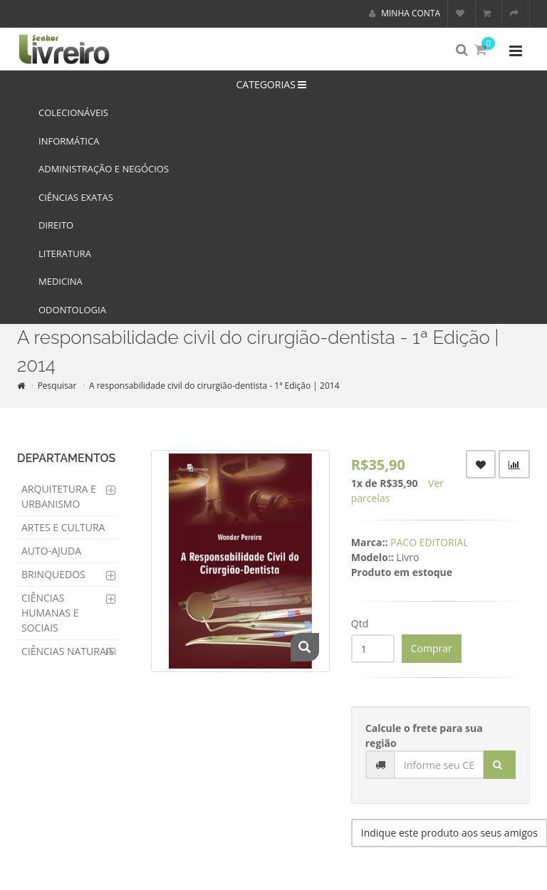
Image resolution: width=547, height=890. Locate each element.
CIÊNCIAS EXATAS (75, 197)
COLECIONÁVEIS (73, 112)
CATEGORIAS (273, 84)
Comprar (431, 648)
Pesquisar (57, 385)
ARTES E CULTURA (63, 527)
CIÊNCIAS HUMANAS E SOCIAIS (49, 612)
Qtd (359, 623)
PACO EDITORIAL (429, 542)
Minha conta (404, 13)
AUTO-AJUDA (51, 550)
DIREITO (55, 225)
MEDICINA (60, 281)
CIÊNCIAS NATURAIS (67, 651)
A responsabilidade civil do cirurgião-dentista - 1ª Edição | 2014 (214, 385)
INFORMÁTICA (68, 141)
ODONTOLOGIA (72, 309)
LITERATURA (64, 253)
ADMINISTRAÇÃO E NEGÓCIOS (103, 168)
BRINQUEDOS (53, 574)
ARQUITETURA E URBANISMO (58, 496)
